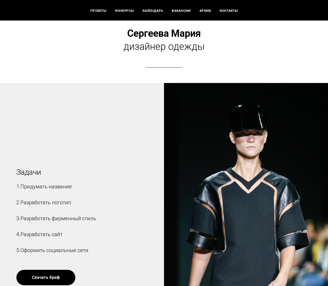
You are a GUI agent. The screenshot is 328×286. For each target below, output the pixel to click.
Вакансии (181, 11)
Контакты (229, 11)
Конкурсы (124, 11)
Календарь (152, 11)
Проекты (98, 11)
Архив (205, 11)
